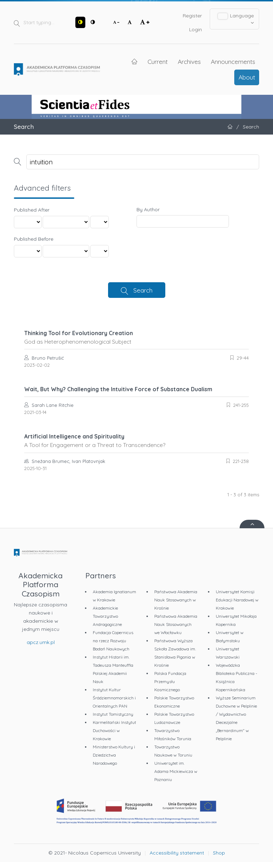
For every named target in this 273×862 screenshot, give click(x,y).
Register (192, 15)
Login (195, 29)
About (247, 77)
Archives (189, 61)
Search (142, 290)
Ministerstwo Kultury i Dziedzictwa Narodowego (114, 755)
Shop (219, 853)
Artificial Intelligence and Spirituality (136, 440)
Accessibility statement (177, 853)
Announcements (233, 61)
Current (158, 61)
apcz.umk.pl (41, 642)
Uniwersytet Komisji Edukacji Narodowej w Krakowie (237, 600)
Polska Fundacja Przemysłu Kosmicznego (170, 681)
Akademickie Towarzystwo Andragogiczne (107, 616)
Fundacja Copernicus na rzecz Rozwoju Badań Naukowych (113, 640)
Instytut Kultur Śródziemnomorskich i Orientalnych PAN (114, 698)
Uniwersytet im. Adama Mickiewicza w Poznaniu (175, 771)
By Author (148, 209)
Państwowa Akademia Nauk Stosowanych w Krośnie (175, 600)
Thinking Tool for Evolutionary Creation (136, 337)
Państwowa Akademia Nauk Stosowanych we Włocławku (175, 624)
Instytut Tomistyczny (113, 714)
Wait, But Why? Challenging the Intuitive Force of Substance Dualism (118, 389)
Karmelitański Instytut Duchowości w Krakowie (114, 730)
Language (236, 18)
